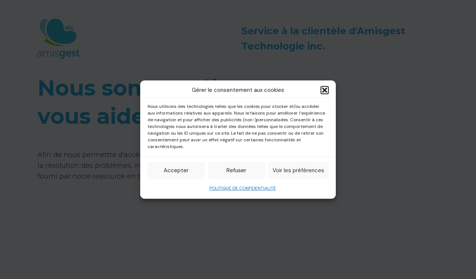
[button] (324, 90)
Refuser (236, 170)
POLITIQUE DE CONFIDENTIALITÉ (242, 188)
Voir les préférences (298, 170)
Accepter (176, 170)
